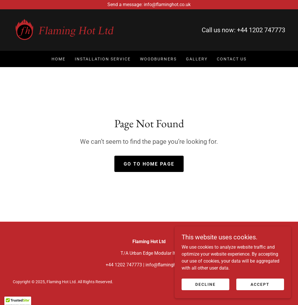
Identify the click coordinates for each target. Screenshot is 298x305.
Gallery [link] (196, 59)
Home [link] (58, 59)
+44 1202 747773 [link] (261, 30)
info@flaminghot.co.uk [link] (169, 265)
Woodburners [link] (158, 59)
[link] (64, 30)
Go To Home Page (149, 164)
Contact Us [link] (231, 59)
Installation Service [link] (103, 59)
